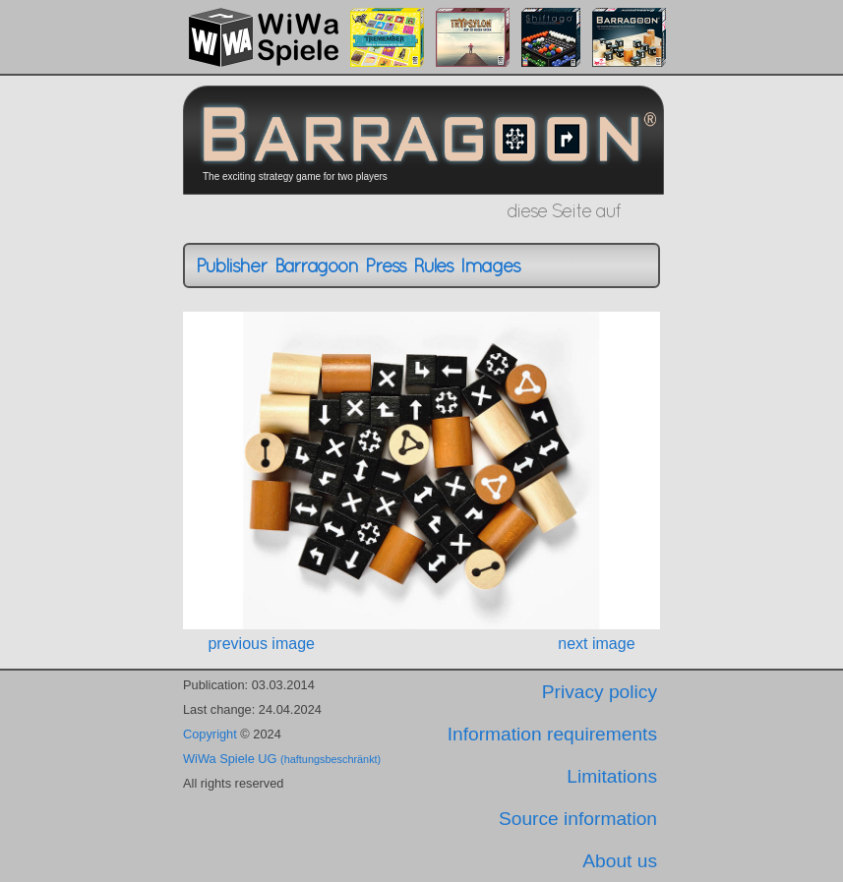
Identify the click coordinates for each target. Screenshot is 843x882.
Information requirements (552, 734)
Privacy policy (599, 691)
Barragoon (316, 265)
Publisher (231, 265)
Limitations (612, 776)
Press (384, 265)
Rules (432, 265)
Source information (578, 818)
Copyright (210, 734)
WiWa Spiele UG (282, 758)
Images (489, 265)
